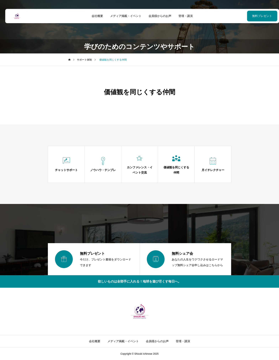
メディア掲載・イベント (123, 15)
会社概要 (94, 15)
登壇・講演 (183, 15)
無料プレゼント (253, 15)
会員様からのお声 (157, 15)
